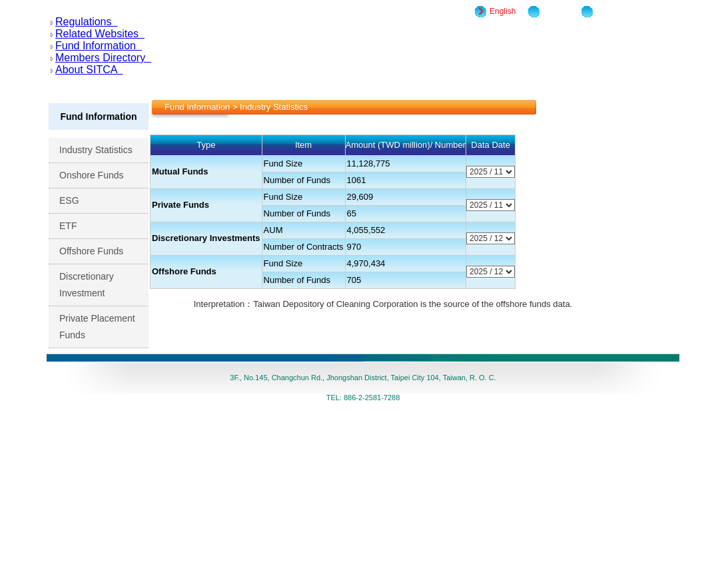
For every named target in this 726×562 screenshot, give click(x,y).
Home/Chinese (622, 11)
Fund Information (96, 45)
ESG (76, 200)
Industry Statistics (103, 149)
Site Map (558, 11)
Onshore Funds (98, 175)
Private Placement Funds (97, 326)
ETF (75, 225)
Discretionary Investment (89, 284)
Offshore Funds (98, 251)
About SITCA (87, 69)
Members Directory (101, 57)
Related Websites (98, 33)
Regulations (84, 21)
